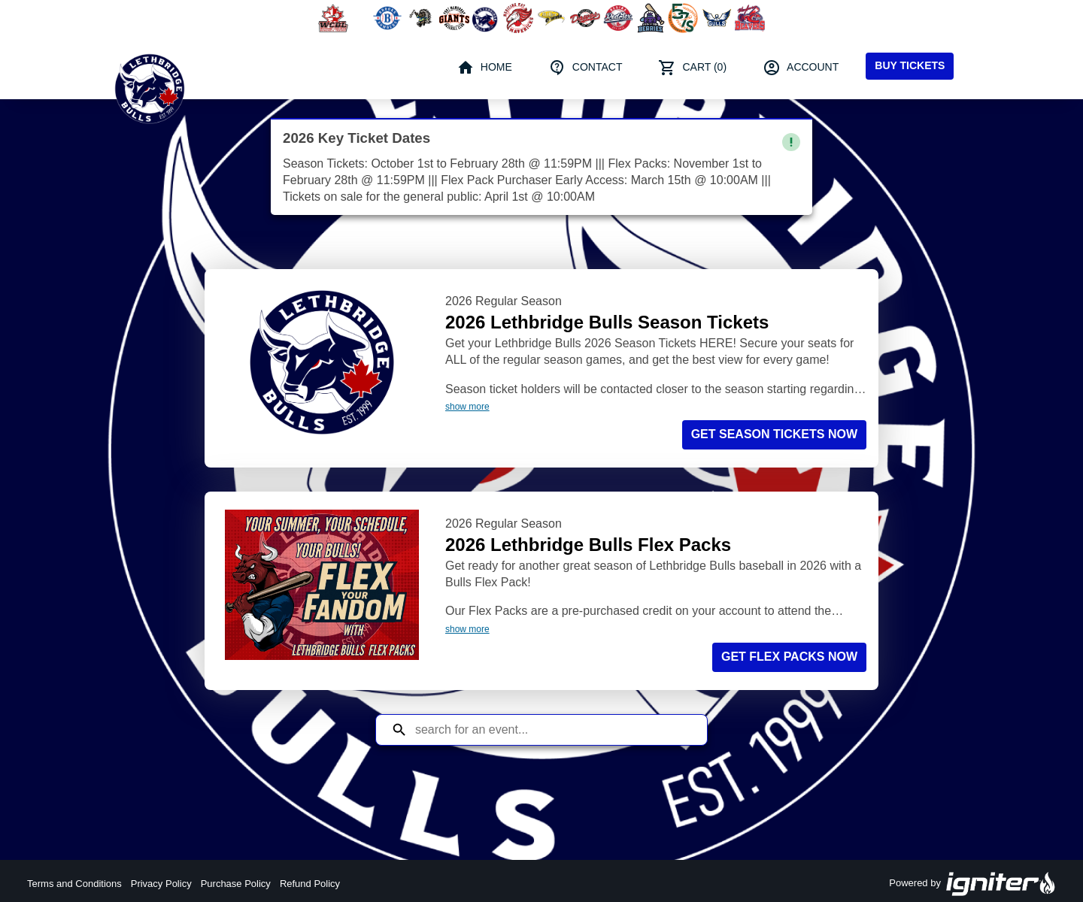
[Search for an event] (553, 729)
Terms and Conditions (74, 883)
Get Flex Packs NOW (789, 656)
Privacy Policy (161, 883)
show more (467, 406)
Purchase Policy (236, 883)
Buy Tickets (910, 65)
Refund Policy (310, 883)
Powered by (972, 884)
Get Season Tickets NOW (774, 434)
